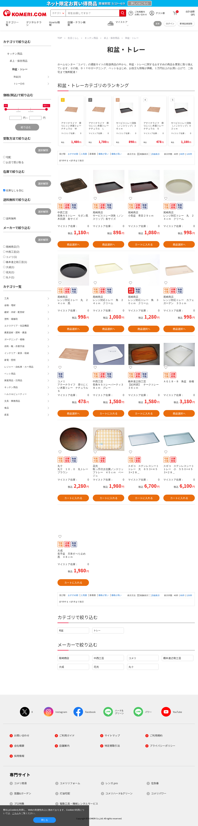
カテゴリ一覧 (12, 23)
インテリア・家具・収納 (16, 353)
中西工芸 (99, 658)
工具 (6, 298)
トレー (97, 630)
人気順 (84, 154)
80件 (182, 154)
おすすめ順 (73, 154)
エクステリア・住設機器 (16, 325)
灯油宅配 (65, 793)
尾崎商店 (64, 658)
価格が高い (116, 154)
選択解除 (43, 150)
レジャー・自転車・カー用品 (18, 367)
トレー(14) (19, 83)
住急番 (155, 783)
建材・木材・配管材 (14, 312)
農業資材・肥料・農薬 (15, 332)
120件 (189, 154)
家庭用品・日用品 (13, 380)
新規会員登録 (186, 23)
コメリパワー (158, 793)
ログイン (170, 23)
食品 (6, 408)
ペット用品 (9, 373)
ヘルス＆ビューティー (15, 394)
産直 (6, 414)
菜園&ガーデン (22, 793)
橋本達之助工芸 (172, 658)
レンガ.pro (111, 783)
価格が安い (103, 154)
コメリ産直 (20, 783)
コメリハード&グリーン (119, 793)
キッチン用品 (14, 53)
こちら (15, 813)
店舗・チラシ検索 (76, 23)
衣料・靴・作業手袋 (14, 346)
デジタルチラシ (34, 23)
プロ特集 (19, 803)
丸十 (131, 667)
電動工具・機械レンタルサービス (79, 803)
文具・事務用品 (12, 401)
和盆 (61, 630)
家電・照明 (9, 360)
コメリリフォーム (70, 783)
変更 (158, 23)
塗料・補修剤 (11, 319)
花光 (96, 667)
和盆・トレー (19, 69)
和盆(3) (17, 76)
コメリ (132, 658)
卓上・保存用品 (18, 61)
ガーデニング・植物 (14, 339)
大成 (61, 667)
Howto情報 (54, 23)
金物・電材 (9, 305)
